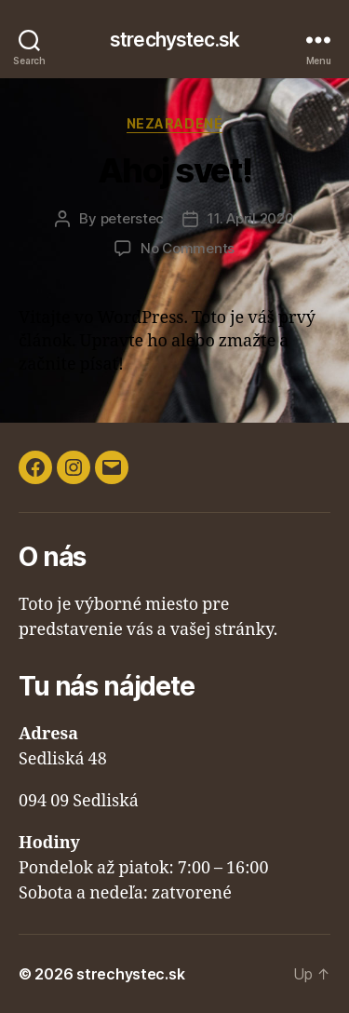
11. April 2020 (250, 218)
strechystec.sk (174, 39)
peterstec (133, 218)
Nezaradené (174, 123)
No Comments (188, 248)
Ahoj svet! (174, 170)
